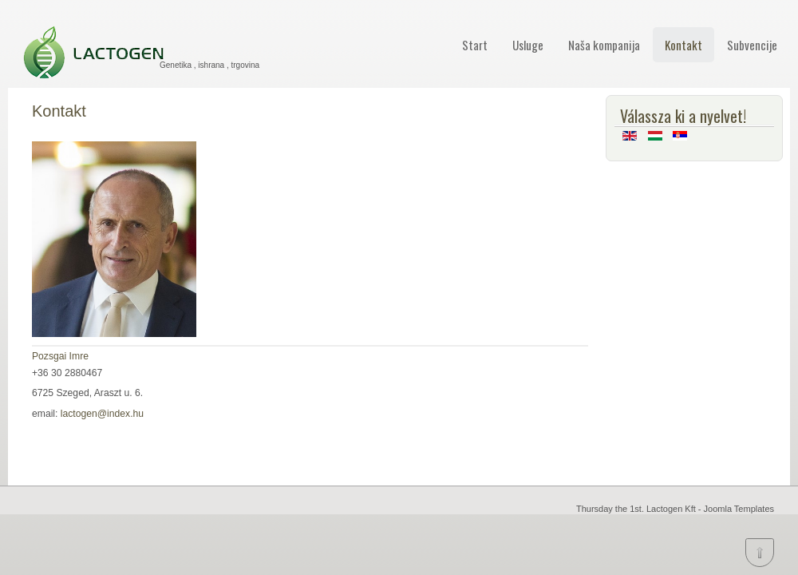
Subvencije (752, 45)
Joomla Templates (739, 509)
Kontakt (683, 45)
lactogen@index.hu (102, 413)
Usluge (527, 45)
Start (475, 45)
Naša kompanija (604, 45)
